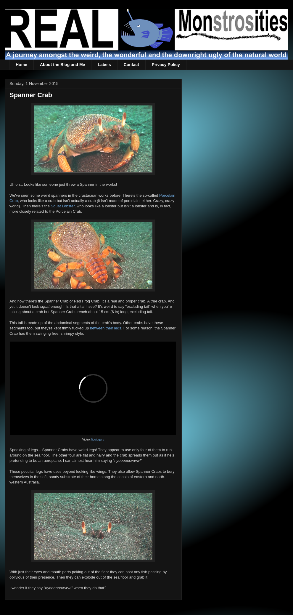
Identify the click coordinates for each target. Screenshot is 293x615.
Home (21, 64)
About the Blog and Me (62, 64)
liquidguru (97, 439)
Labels (104, 64)
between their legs (105, 328)
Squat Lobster (63, 206)
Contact (131, 64)
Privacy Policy (166, 64)
